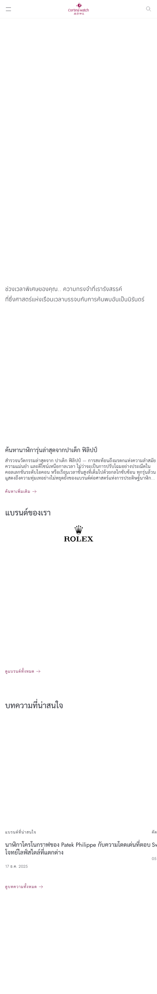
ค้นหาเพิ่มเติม (17, 491)
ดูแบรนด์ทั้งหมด (19, 671)
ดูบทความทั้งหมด (21, 887)
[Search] (148, 9)
